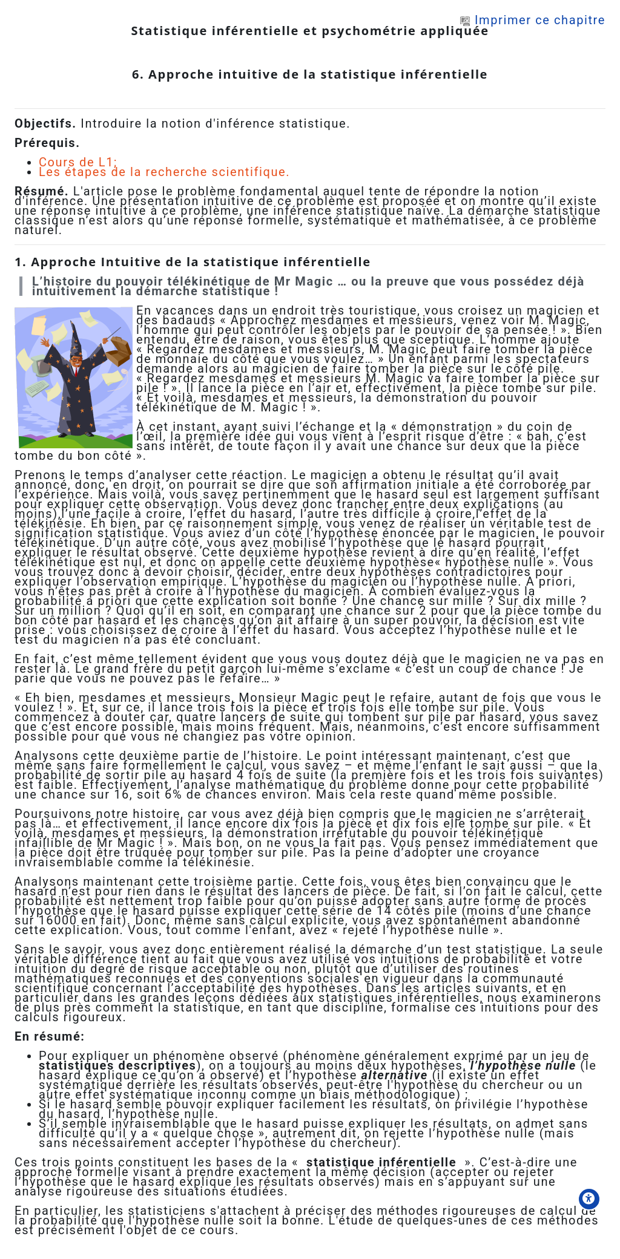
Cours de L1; (78, 162)
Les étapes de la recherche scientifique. (164, 172)
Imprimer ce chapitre (532, 20)
